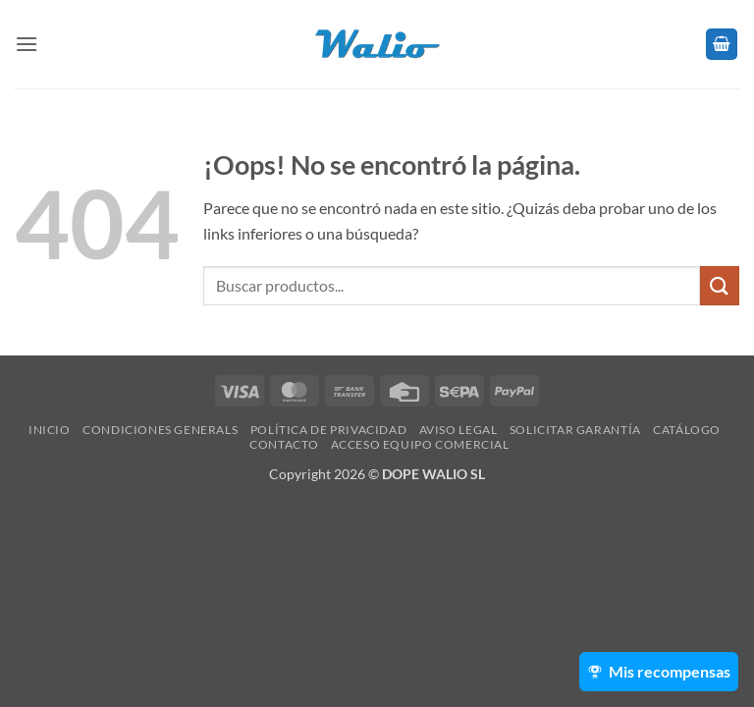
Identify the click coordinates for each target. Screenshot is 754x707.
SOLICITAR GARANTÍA (575, 429)
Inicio (49, 429)
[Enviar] (719, 285)
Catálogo (687, 429)
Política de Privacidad (328, 429)
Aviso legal (458, 429)
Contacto (283, 444)
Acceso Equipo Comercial (420, 444)
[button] (26, 44)
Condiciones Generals (160, 429)
